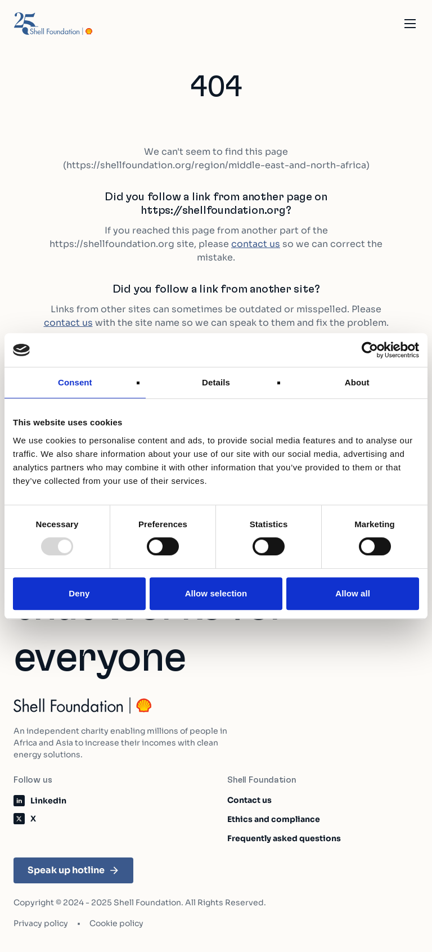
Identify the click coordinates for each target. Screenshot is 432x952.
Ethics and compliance (273, 819)
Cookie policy (116, 923)
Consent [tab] (75, 382)
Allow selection (216, 593)
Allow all (352, 593)
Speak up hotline (73, 870)
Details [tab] (216, 382)
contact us (255, 244)
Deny (79, 593)
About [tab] (357, 382)
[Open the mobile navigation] (410, 23)
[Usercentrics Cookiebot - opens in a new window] (370, 350)
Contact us (249, 800)
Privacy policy (41, 923)
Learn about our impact (274, 936)
